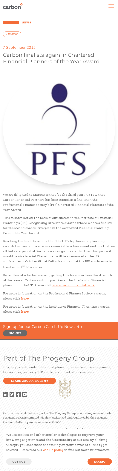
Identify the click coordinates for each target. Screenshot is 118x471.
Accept (100, 461)
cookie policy (53, 450)
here (25, 298)
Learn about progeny (29, 381)
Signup (15, 333)
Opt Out (18, 461)
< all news (12, 34)
